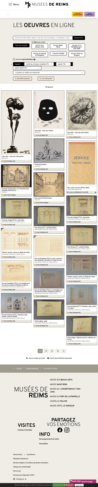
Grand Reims (31, 455)
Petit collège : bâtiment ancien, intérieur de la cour (81, 338)
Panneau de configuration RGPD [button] (23, 475)
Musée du (39, 54)
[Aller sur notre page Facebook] (59, 430)
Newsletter (43, 444)
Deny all (69, 485)
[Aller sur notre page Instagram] (66, 430)
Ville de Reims (17, 455)
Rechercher (78, 38)
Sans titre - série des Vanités (44, 131)
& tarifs (49, 439)
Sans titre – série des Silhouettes (13, 156)
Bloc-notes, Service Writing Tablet (78, 188)
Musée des (77, 14)
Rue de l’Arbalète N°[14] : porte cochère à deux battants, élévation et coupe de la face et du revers (49, 259)
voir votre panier (46, 79)
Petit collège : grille (41, 321)
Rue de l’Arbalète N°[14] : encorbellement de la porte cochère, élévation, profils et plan (16, 284)
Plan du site (17, 471)
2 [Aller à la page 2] (46, 351)
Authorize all (58, 485)
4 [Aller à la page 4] (57, 351)
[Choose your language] (19, 479)
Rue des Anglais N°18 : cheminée (78, 217)
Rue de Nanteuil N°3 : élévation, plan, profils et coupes (81, 307)
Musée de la (76, 47)
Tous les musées (21, 45)
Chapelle (58, 54)
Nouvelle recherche (22, 79)
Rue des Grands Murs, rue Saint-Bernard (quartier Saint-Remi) (15, 189)
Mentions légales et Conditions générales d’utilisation (30, 463)
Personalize (79, 485)
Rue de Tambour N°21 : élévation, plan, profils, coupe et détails (15, 315)
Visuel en (25, 59)
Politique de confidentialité (22, 467)
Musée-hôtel (77, 54)
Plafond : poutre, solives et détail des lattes (16, 252)
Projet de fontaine (40, 164)
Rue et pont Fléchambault (43, 198)
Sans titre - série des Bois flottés (78, 133)
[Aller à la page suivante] (63, 351)
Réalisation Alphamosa (20, 459)
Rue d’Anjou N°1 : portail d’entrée (45, 228)
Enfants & (25, 430)
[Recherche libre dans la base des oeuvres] (43, 38)
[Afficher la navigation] (10, 4)
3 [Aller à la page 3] (51, 351)
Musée (89, 14)
